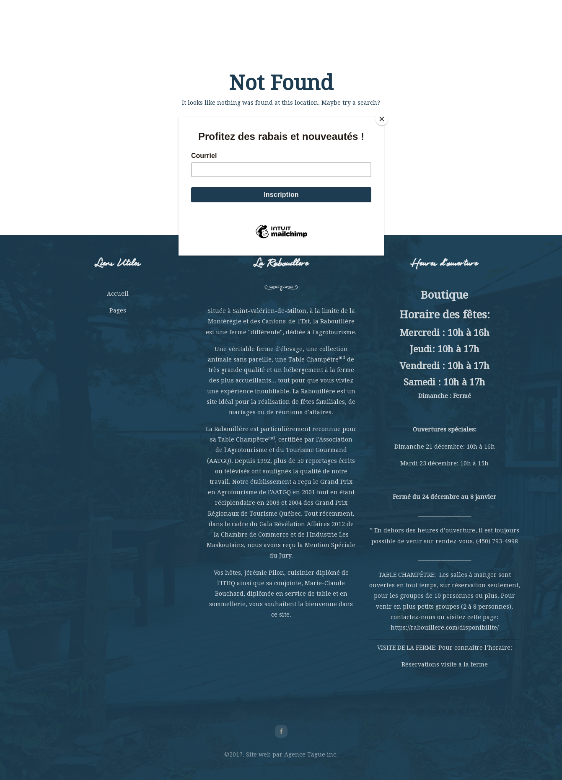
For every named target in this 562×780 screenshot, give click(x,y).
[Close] (382, 119)
